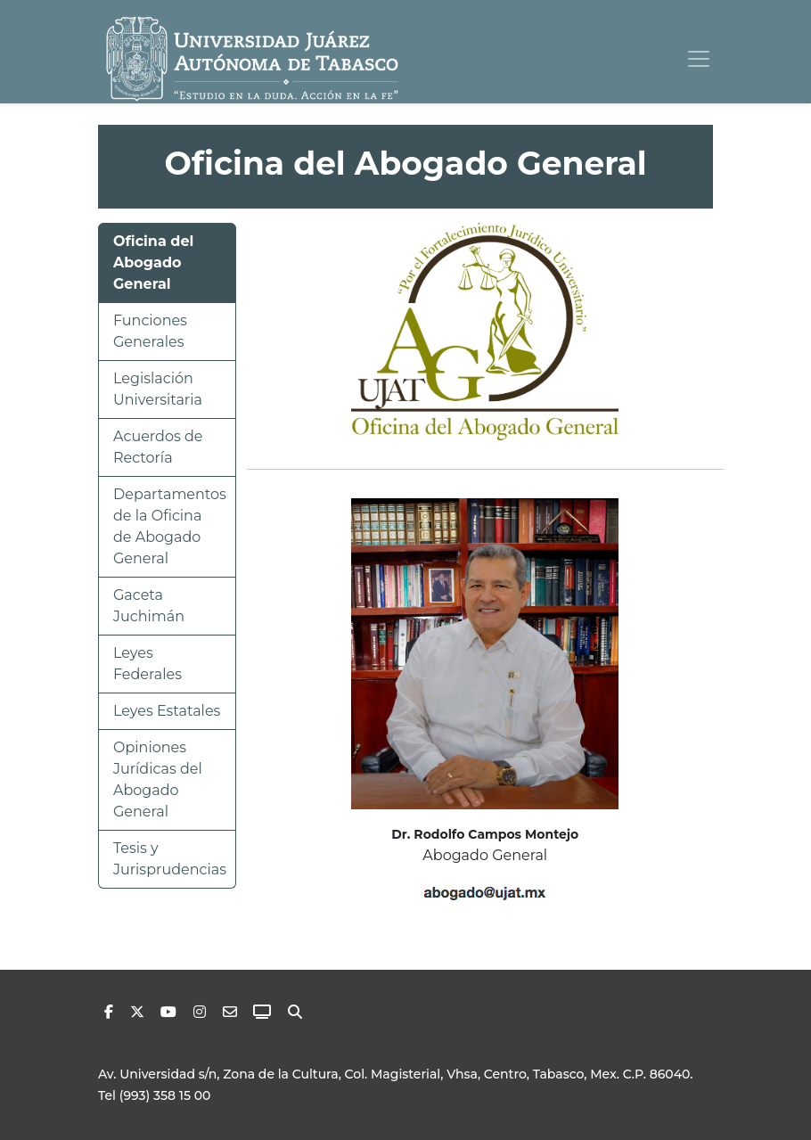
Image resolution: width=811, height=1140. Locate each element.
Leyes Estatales (166, 710)
